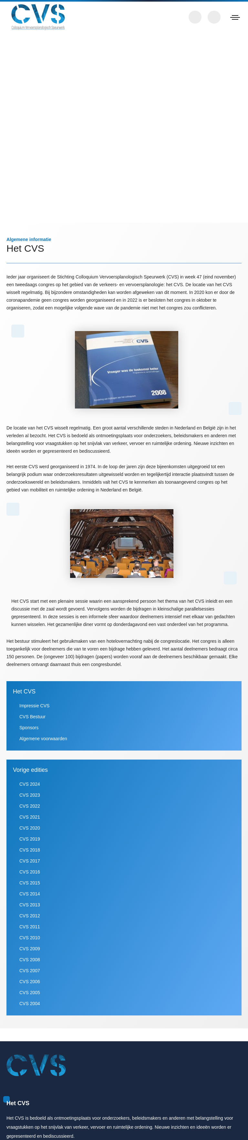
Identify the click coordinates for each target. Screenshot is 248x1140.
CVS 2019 (29, 854)
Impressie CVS (34, 721)
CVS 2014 (29, 909)
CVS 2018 (29, 865)
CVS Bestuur (32, 732)
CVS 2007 (29, 986)
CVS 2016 (29, 887)
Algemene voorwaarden (43, 754)
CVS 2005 (29, 1008)
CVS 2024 (29, 799)
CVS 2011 (29, 942)
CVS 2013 (29, 920)
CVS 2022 (29, 821)
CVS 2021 (29, 832)
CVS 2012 (29, 931)
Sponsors (29, 743)
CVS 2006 (29, 997)
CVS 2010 (29, 953)
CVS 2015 (29, 898)
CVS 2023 (29, 810)
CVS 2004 (29, 1019)
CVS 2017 (29, 876)
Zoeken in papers (214, 17)
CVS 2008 (29, 975)
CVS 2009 (29, 964)
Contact (195, 17)
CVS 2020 (29, 843)
